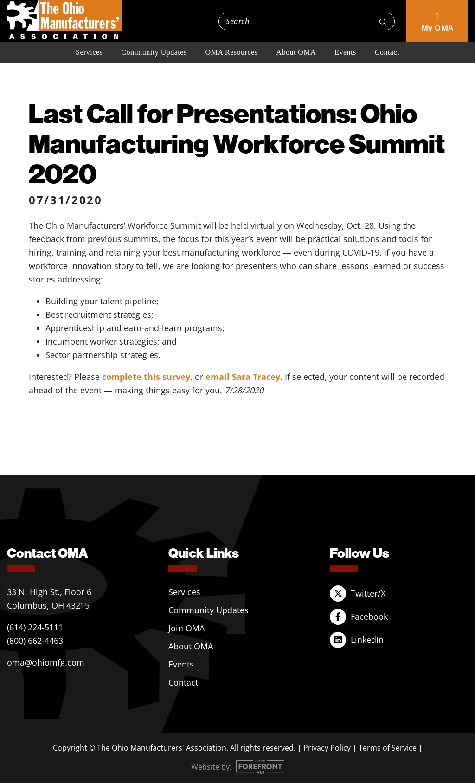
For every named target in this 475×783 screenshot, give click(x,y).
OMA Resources (231, 52)
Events (345, 52)
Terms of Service (388, 748)
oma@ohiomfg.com (45, 662)
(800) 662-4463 (35, 640)
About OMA (296, 52)
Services (89, 52)
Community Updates (153, 52)
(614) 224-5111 (35, 627)
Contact (387, 52)
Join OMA (186, 628)
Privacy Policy (327, 748)
